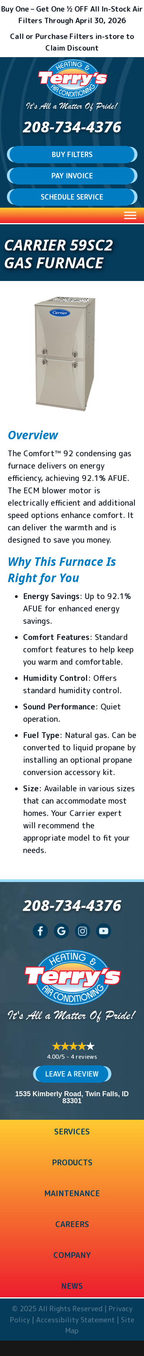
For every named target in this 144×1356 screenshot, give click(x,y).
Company (72, 1255)
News (72, 1286)
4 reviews (84, 1057)
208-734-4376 (72, 126)
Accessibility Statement (75, 1320)
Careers (72, 1224)
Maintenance (72, 1193)
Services (72, 1131)
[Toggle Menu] (130, 215)
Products (72, 1162)
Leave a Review (72, 1074)
